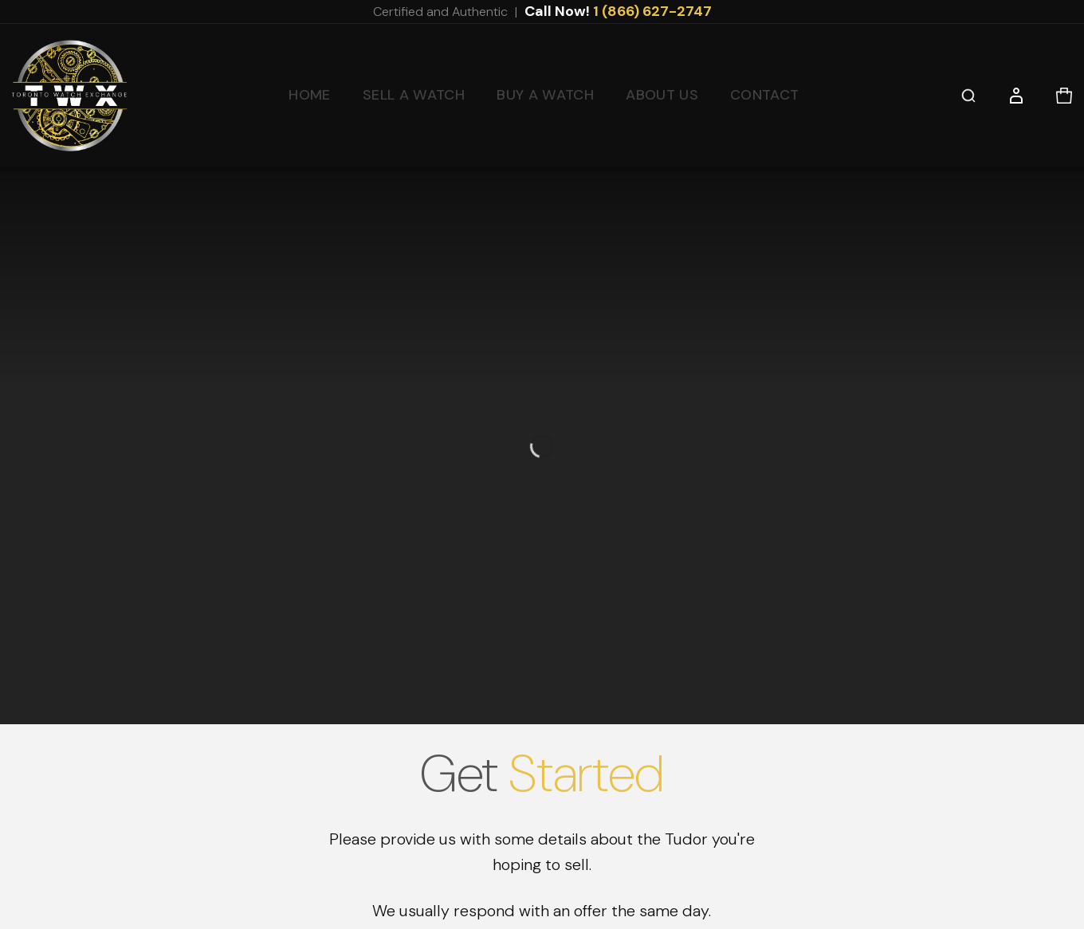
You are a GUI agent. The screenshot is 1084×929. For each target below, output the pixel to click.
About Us (662, 94)
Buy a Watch (545, 94)
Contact (764, 94)
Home (309, 94)
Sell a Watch (414, 94)
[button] (968, 96)
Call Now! (618, 11)
